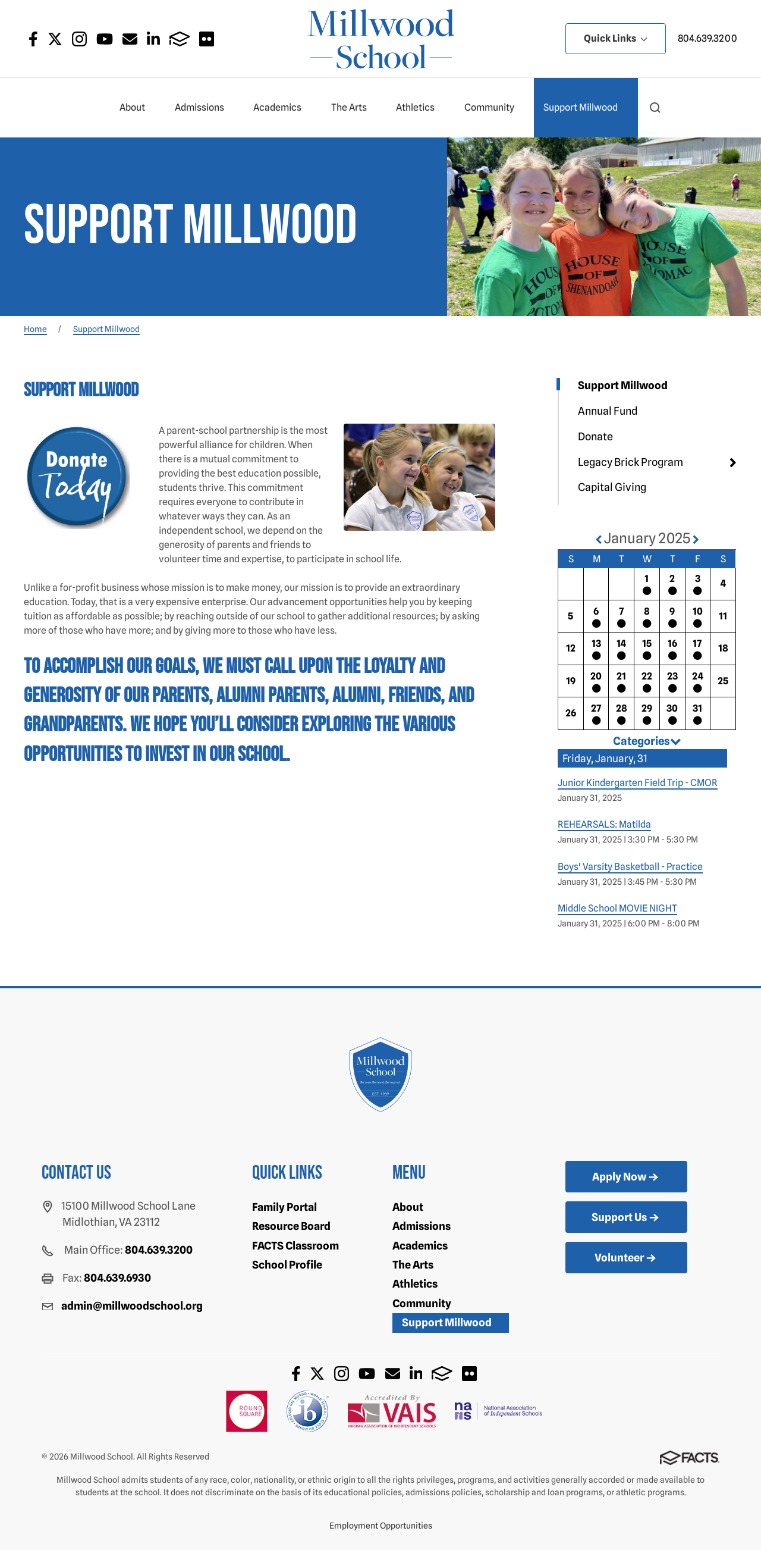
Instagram (79, 39)
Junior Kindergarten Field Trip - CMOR (638, 782)
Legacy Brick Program (630, 462)
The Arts (354, 108)
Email (129, 39)
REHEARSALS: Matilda (604, 824)
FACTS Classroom (295, 1245)
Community (494, 108)
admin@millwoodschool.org (132, 1306)
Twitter (55, 39)
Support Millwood (585, 108)
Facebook (33, 39)
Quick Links (615, 38)
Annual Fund (608, 411)
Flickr (206, 39)
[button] (655, 107)
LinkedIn (153, 39)
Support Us (626, 1218)
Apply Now (626, 1177)
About (137, 108)
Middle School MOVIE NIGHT (617, 908)
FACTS (179, 39)
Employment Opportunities (380, 1525)
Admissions (204, 108)
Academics (282, 108)
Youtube (104, 39)
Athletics (420, 108)
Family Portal (284, 1207)
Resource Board (291, 1226)
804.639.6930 (117, 1278)
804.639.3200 (707, 38)
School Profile (287, 1264)
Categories (647, 740)
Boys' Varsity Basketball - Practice (630, 866)
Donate (595, 436)
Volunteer (626, 1258)
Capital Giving (612, 487)
